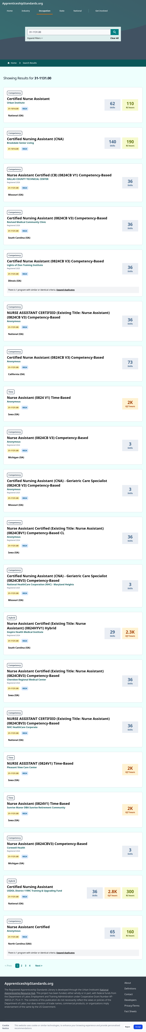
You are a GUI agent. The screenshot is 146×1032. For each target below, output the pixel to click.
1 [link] (17, 965)
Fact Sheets (130, 1011)
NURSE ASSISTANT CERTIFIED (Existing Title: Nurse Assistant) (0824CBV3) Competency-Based (58, 720)
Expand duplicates (65, 289)
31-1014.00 (13, 108)
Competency (14, 93)
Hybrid (11, 617)
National (77, 10)
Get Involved (102, 10)
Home (10, 10)
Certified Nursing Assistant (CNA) (35, 138)
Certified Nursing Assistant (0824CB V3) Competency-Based (57, 218)
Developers (130, 1000)
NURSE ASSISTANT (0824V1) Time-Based (40, 763)
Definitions (130, 988)
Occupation (44, 10)
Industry (26, 10)
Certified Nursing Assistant (30, 886)
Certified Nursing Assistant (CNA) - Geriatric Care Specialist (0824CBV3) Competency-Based (57, 578)
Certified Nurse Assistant (28, 98)
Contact (128, 994)
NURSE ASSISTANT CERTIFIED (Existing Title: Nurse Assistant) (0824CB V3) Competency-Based (58, 314)
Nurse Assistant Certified (28, 926)
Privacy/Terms (131, 1005)
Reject (127, 1027)
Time (10, 391)
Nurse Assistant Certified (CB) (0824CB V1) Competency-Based (59, 175)
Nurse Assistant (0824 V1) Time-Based (39, 397)
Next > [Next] (38, 965)
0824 (25, 108)
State (61, 10)
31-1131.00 (13, 187)
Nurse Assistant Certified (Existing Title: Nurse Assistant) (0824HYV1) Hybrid (46, 625)
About (127, 982)
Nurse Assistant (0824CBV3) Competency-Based (47, 843)
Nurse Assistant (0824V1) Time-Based (38, 803)
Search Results (30, 63)
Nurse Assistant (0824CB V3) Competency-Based (47, 437)
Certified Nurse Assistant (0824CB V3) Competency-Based (55, 261)
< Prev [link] (8, 965)
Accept (138, 1027)
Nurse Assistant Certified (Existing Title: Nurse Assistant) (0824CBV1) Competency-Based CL (55, 530)
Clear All (114, 38)
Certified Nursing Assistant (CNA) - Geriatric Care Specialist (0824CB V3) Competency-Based (57, 483)
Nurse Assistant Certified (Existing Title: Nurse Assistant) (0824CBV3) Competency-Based (55, 673)
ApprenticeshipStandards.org (29, 983)
